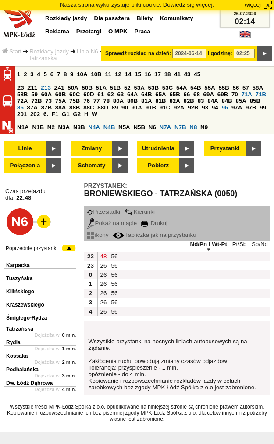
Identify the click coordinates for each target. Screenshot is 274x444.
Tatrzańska (19, 329)
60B (60, 94)
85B (255, 101)
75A (60, 101)
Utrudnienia (158, 148)
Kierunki (140, 211)
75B (74, 101)
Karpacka (18, 265)
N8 (193, 127)
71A (246, 94)
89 (114, 107)
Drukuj (154, 223)
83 (201, 101)
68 (196, 94)
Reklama (57, 31)
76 (86, 101)
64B (146, 94)
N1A (23, 127)
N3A (64, 127)
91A (137, 107)
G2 (77, 114)
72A (22, 101)
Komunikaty (176, 18)
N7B (180, 127)
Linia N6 (87, 51)
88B (74, 107)
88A (60, 107)
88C (88, 107)
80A (118, 101)
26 (103, 265)
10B (96, 74)
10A (82, 74)
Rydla (13, 342)
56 (236, 88)
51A (101, 88)
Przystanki (225, 148)
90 (124, 107)
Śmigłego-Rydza (26, 318)
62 (110, 94)
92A (179, 107)
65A (160, 94)
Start (11, 51)
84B (226, 101)
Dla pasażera (112, 18)
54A (181, 88)
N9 (204, 127)
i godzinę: (220, 53)
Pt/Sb (239, 244)
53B (153, 88)
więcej (253, 4)
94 (215, 107)
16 (148, 74)
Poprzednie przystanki (31, 248)
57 (245, 88)
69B (222, 94)
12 (118, 74)
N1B (38, 127)
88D (102, 107)
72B (36, 101)
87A (32, 107)
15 (138, 74)
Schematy (92, 165)
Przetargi (88, 31)
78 (106, 101)
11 (108, 74)
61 (100, 94)
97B (251, 107)
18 (167, 74)
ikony (98, 235)
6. (45, 114)
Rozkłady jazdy (49, 51)
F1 (55, 114)
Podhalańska (22, 369)
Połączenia (25, 165)
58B (22, 94)
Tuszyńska (19, 278)
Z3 (20, 88)
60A (46, 94)
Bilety (145, 18)
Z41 (59, 88)
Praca (142, 31)
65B (174, 94)
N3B (79, 127)
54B (195, 88)
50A (73, 88)
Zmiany (92, 148)
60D (88, 94)
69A (208, 94)
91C (165, 107)
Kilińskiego (20, 292)
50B (87, 88)
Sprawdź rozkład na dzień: (138, 53)
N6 (152, 127)
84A (212, 101)
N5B (139, 127)
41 (177, 74)
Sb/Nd (260, 244)
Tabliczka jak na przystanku (154, 235)
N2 (51, 127)
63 (120, 94)
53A (139, 88)
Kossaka (17, 356)
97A (236, 107)
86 (20, 107)
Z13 (46, 88)
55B (223, 88)
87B (46, 107)
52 (127, 88)
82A (174, 101)
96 (224, 107)
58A (258, 88)
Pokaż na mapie (112, 223)
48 (103, 256)
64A (132, 94)
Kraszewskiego (25, 305)
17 (157, 74)
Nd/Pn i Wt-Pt (208, 244)
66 (187, 94)
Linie (25, 148)
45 (197, 74)
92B (193, 107)
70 (234, 94)
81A (146, 101)
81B (160, 101)
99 (263, 107)
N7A (165, 127)
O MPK (118, 31)
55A (209, 88)
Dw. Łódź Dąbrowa (29, 383)
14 (128, 74)
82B (189, 101)
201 (22, 114)
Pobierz (158, 165)
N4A (94, 127)
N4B (109, 127)
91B (151, 107)
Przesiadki (103, 211)
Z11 (32, 88)
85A (241, 101)
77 (96, 101)
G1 (66, 114)
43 (187, 74)
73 (48, 101)
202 (35, 114)
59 (34, 94)
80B (132, 101)
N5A (124, 127)
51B (115, 88)
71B (261, 94)
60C (74, 94)
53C (167, 88)
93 (205, 107)
